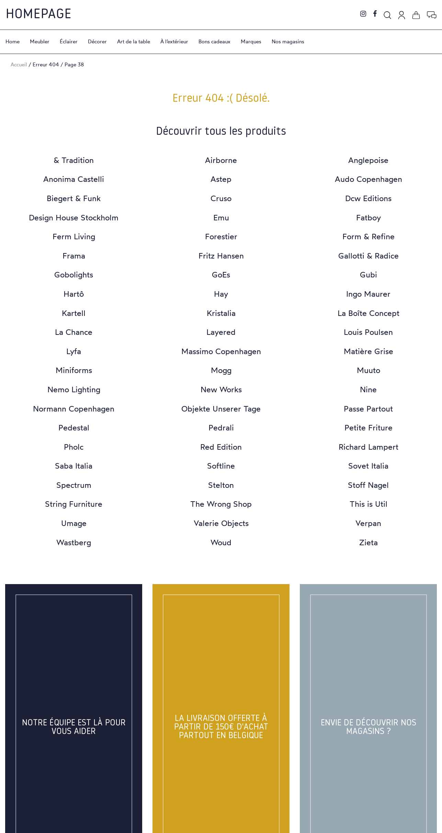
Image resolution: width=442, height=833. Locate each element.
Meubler (39, 41)
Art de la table (133, 41)
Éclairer (69, 41)
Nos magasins (288, 41)
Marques (251, 41)
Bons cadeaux (214, 41)
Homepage (38, 15)
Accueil (19, 64)
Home (12, 41)
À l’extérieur (174, 41)
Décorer (97, 41)
